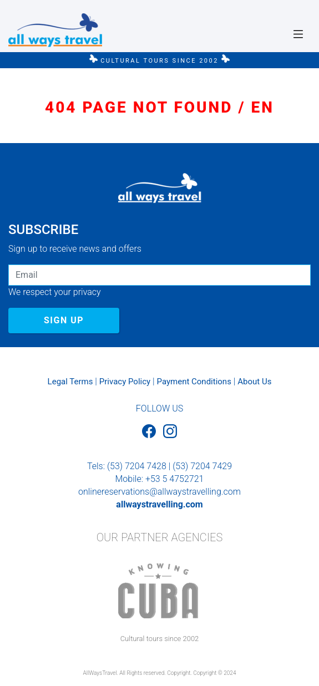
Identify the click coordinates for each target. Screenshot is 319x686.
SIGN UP (64, 320)
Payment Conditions (194, 382)
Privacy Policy (124, 382)
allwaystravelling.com (159, 504)
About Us (254, 382)
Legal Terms (70, 382)
